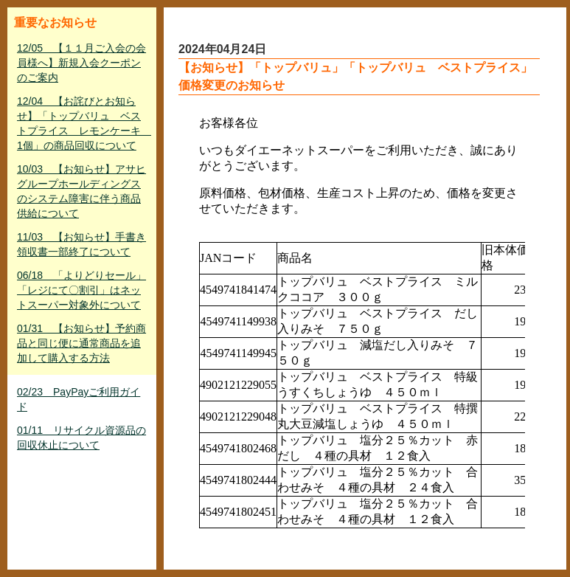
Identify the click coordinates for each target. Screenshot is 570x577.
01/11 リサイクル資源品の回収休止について (81, 437)
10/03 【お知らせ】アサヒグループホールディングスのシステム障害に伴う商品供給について (81, 191)
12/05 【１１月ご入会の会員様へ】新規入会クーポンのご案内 (81, 62)
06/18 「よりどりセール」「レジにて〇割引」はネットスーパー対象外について (81, 290)
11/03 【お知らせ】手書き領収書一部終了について (81, 244)
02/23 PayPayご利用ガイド (78, 399)
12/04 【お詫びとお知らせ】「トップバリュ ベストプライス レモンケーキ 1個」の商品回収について (83, 123)
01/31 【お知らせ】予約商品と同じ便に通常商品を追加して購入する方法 (81, 343)
